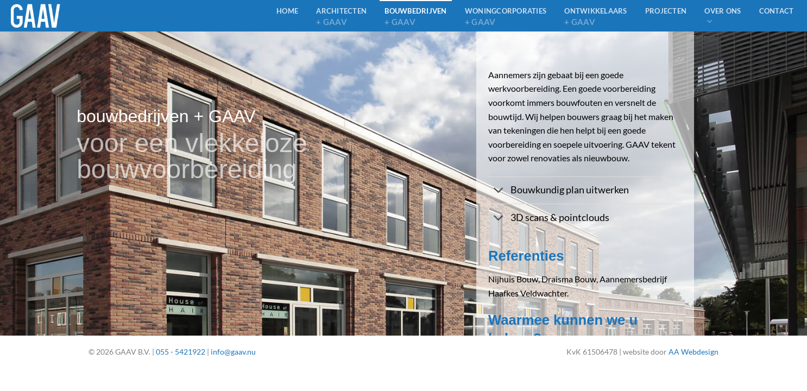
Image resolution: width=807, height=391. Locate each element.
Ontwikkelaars (595, 17)
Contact (776, 11)
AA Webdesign (693, 351)
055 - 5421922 (180, 351)
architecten (341, 17)
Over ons (722, 17)
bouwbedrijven (415, 17)
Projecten (665, 11)
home (287, 11)
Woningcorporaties (505, 17)
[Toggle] (498, 191)
